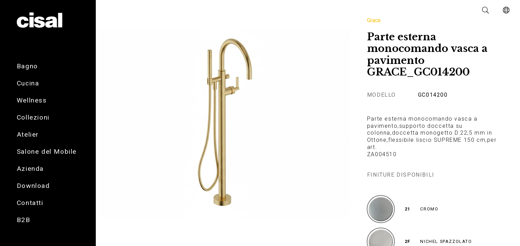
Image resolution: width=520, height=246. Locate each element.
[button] (486, 10)
